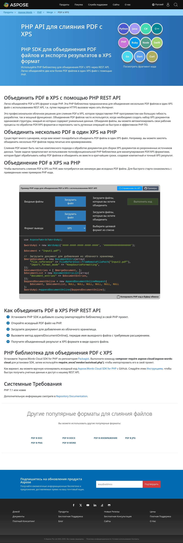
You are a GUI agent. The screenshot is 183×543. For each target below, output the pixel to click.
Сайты (116, 4)
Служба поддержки (97, 4)
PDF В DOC (37, 437)
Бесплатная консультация (118, 516)
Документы (19, 516)
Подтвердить (152, 484)
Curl (152, 56)
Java (134, 28)
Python (123, 28)
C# (146, 28)
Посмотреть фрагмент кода (139, 66)
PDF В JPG (130, 437)
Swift (157, 42)
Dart (139, 56)
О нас (127, 4)
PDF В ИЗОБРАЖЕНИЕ (105, 437)
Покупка (79, 4)
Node (146, 42)
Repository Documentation (71, 396)
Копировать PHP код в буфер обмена (139, 296)
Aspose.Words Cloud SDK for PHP (97, 368)
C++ (157, 28)
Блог (60, 521)
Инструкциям (155, 368)
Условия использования (121, 539)
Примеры (151, 188)
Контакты (135, 539)
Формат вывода (33, 228)
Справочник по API (129, 188)
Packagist (83, 358)
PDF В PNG (36, 442)
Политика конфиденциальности (98, 539)
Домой (16, 511)
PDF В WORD (69, 442)
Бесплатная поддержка (70, 516)
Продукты (64, 4)
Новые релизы (112, 511)
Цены (153, 511)
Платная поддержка (160, 516)
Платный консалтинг (24, 521)
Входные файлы (33, 201)
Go (127, 56)
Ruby (135, 42)
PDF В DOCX (68, 437)
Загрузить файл (70, 201)
